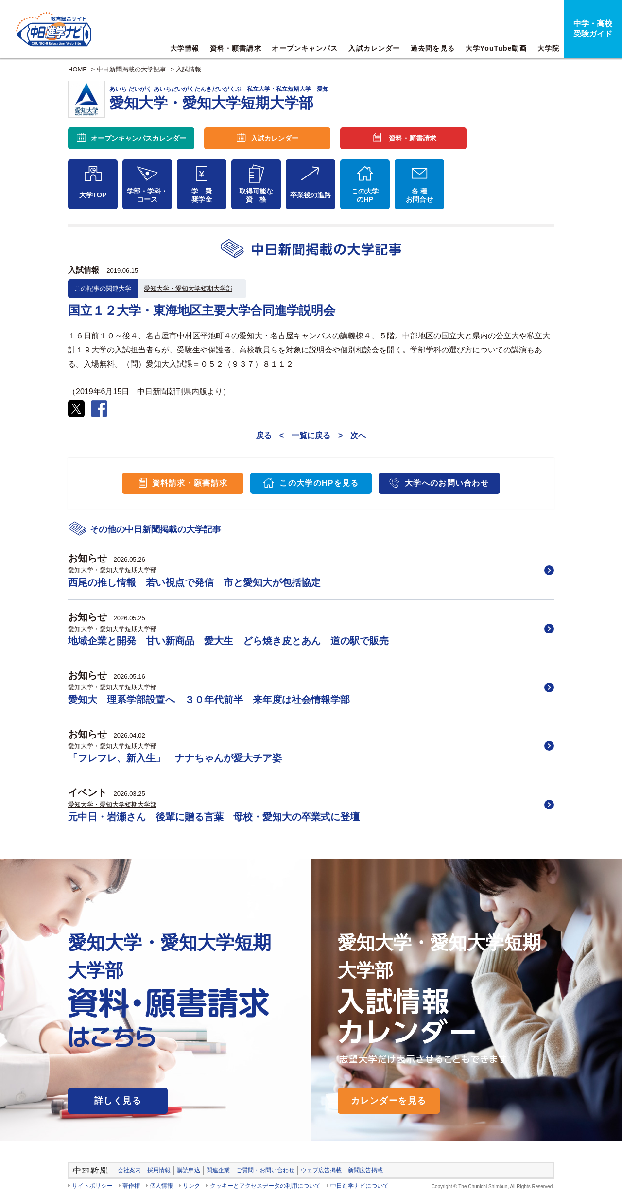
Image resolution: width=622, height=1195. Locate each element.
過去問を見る (433, 48)
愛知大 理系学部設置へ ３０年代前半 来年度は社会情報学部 (209, 699)
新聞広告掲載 (365, 1170)
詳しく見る (117, 1101)
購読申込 (188, 1170)
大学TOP (93, 195)
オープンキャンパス (305, 48)
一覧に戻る (311, 435)
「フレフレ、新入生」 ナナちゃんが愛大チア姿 (175, 758)
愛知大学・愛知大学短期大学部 (188, 288)
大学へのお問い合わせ (447, 483)
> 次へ (352, 435)
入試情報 (188, 69)
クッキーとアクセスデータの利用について (265, 1185)
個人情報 (161, 1185)
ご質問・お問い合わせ (265, 1170)
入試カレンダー (374, 48)
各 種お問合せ (419, 195)
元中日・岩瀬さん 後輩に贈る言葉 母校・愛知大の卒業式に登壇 (214, 816)
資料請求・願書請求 (190, 483)
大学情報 (184, 48)
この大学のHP (365, 195)
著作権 (131, 1185)
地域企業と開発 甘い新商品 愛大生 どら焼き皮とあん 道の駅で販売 (228, 640)
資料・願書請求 (235, 48)
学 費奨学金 (201, 195)
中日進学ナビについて (359, 1185)
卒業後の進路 (310, 195)
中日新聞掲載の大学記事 (131, 69)
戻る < (270, 435)
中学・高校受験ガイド (592, 28)
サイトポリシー (92, 1185)
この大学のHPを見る (319, 483)
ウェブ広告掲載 (321, 1170)
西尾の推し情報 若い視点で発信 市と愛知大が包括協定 (194, 582)
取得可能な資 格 (256, 195)
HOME (77, 69)
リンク (191, 1185)
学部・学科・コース (147, 195)
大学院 (548, 48)
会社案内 (129, 1170)
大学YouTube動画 (496, 48)
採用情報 (159, 1170)
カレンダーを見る (389, 1101)
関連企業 (218, 1170)
